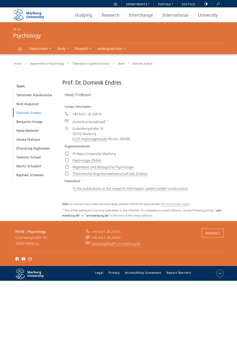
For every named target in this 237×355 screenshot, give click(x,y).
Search (216, 4)
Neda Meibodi (27, 129)
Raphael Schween (30, 173)
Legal (104, 272)
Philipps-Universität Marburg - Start (33, 13)
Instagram (30, 258)
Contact (212, 231)
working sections (112, 49)
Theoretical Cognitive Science (82, 63)
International (178, 15)
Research (113, 15)
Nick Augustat (27, 102)
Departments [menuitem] (139, 4)
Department (41, 49)
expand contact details (219, 271)
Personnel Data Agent (175, 202)
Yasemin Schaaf (28, 155)
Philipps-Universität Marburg (34, 275)
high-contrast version (204, 4)
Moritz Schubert (28, 164)
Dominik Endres (28, 111)
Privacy (117, 272)
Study (64, 49)
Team (109, 63)
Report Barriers (177, 272)
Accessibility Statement (144, 272)
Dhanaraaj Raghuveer (33, 146)
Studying (86, 15)
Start (113, 4)
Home (17, 63)
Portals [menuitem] (166, 4)
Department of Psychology (43, 63)
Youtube (23, 258)
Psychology (21, 50)
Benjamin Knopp (29, 120)
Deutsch (188, 4)
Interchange (143, 15)
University (210, 15)
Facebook (16, 258)
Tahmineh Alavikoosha (34, 93)
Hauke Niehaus (28, 137)
